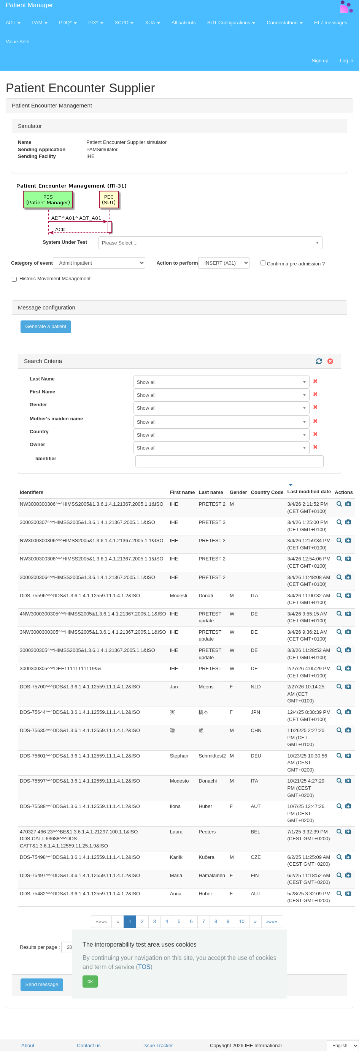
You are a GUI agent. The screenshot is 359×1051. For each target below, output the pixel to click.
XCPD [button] (124, 22)
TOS (144, 967)
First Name (42, 392)
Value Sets (17, 41)
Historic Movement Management (51, 279)
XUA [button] (152, 22)
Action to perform (177, 263)
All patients (184, 22)
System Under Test (65, 242)
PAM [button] (40, 22)
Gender (38, 404)
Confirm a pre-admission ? (293, 263)
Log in (346, 60)
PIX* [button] (95, 22)
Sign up (319, 60)
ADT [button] (13, 22)
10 (241, 921)
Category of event (32, 263)
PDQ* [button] (68, 22)
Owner (37, 444)
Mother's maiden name (56, 418)
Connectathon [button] (285, 22)
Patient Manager (29, 5)
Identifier (45, 458)
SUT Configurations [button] (231, 22)
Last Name (42, 379)
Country (39, 431)
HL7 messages (330, 22)
